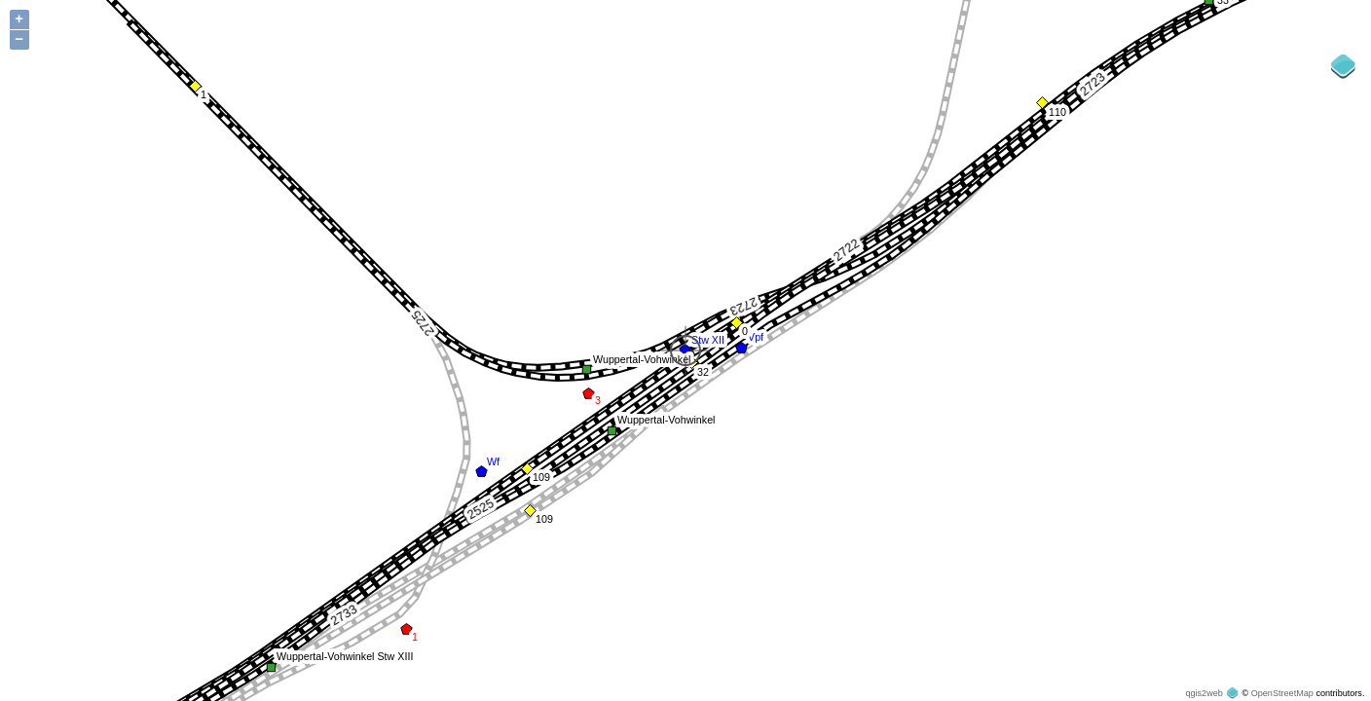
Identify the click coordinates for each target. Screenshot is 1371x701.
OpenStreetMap (1282, 693)
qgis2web (1203, 693)
